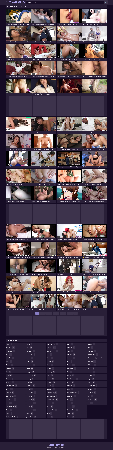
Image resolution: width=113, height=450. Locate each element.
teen (90, 347)
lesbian (50, 379)
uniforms (92, 365)
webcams (92, 392)
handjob (31, 399)
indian (30, 406)
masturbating (52, 396)
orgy (70, 351)
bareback (10, 368)
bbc (8, 372)
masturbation (52, 399)
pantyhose (72, 368)
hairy (30, 389)
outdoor (71, 358)
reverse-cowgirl (73, 392)
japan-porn (31, 417)
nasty (50, 406)
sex (70, 399)
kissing (50, 361)
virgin (91, 379)
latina (50, 375)
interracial (31, 410)
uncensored (93, 354)
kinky (50, 358)
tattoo (70, 417)
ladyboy (51, 372)
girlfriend (31, 385)
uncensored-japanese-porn (96, 358)
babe (9, 361)
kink (49, 354)
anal (9, 354)
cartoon (9, 379)
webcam (92, 389)
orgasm (71, 347)
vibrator (91, 372)
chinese (10, 392)
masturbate (52, 392)
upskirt (91, 368)
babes (9, 365)
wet (90, 396)
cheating (10, 382)
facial (30, 358)
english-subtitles (12, 417)
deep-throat (11, 396)
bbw (9, 375)
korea (50, 365)
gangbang (31, 375)
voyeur (91, 382)
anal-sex (10, 358)
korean (50, 368)
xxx (90, 403)
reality (70, 382)
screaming (71, 396)
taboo (70, 413)
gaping (30, 379)
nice (49, 413)
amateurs (10, 351)
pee (69, 372)
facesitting (31, 354)
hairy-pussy (31, 392)
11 (71, 313)
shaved (71, 406)
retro (70, 389)
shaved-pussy (72, 410)
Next (75, 313)
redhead (71, 385)
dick (9, 403)
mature (50, 403)
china (9, 389)
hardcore (31, 403)
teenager (92, 351)
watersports (92, 385)
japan (30, 413)
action (9, 344)
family (30, 361)
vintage (91, 375)
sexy (70, 403)
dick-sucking (11, 406)
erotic (29, 344)
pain (69, 361)
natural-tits (52, 410)
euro (29, 347)
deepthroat (11, 399)
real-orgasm (72, 379)
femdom (31, 365)
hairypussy (31, 396)
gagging (30, 372)
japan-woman (52, 344)
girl (29, 382)
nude (50, 417)
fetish (30, 368)
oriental (71, 354)
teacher (91, 344)
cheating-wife (11, 385)
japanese (51, 347)
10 (68, 313)
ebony (9, 413)
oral (70, 344)
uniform (92, 361)
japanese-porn (52, 351)
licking (50, 385)
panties (71, 365)
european (31, 351)
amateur (10, 347)
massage (51, 389)
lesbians (51, 382)
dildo (9, 410)
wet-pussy (92, 399)
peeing (70, 375)
